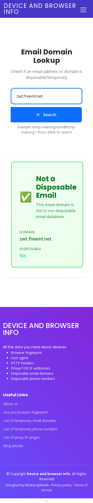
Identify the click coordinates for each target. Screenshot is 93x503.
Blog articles (13, 446)
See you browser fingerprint (25, 412)
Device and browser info (40, 9)
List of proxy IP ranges (21, 437)
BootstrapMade (37, 485)
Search (46, 114)
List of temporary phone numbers (30, 429)
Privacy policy (61, 485)
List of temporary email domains (29, 420)
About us (10, 404)
